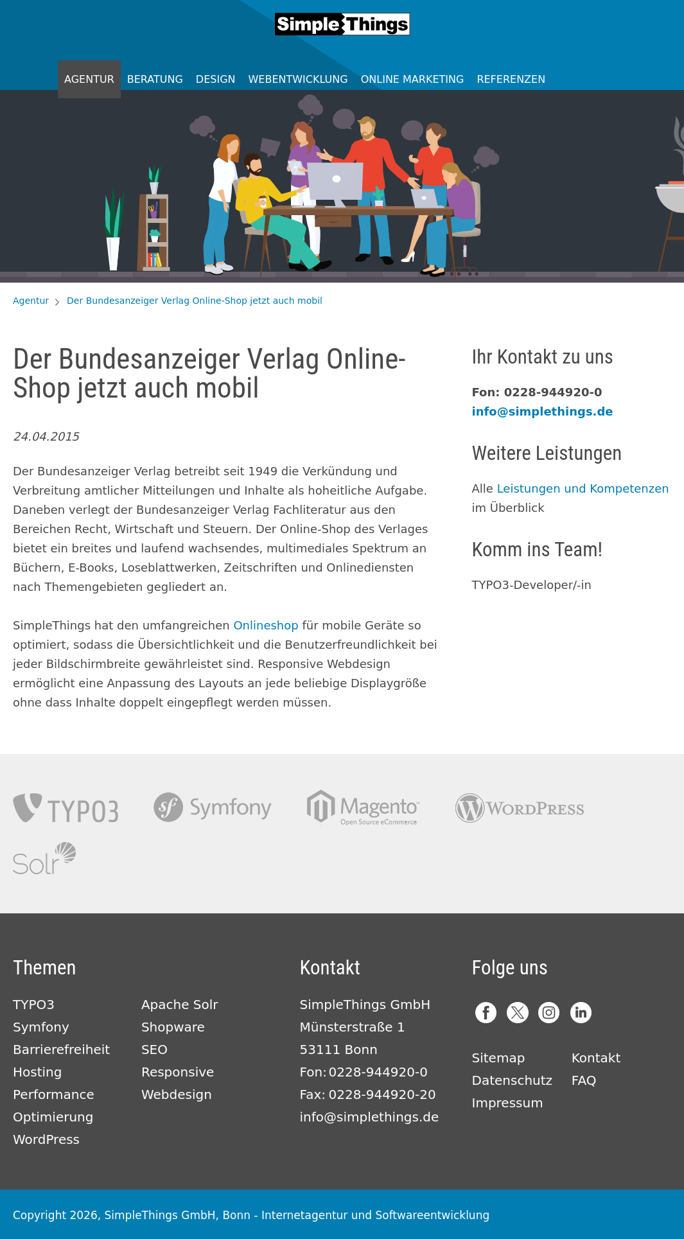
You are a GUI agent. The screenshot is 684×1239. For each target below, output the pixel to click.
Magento (363, 807)
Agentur (89, 79)
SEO (154, 1049)
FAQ (584, 1080)
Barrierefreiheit (61, 1049)
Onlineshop (265, 625)
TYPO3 (65, 807)
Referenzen (511, 79)
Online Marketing (412, 79)
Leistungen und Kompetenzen (583, 488)
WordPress (46, 1139)
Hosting (37, 1072)
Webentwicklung (298, 79)
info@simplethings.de (542, 411)
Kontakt (596, 1058)
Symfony (212, 807)
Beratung (155, 79)
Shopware (173, 1027)
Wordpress (519, 807)
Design (216, 79)
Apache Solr (44, 858)
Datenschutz (512, 1080)
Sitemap (498, 1058)
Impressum (507, 1103)
